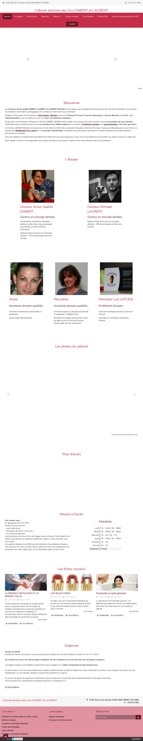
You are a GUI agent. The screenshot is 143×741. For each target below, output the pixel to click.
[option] (71, 59)
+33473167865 (133, 702)
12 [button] (132, 434)
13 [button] (134, 434)
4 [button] (117, 434)
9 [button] (126, 434)
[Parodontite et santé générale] (117, 582)
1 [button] (137, 88)
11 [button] (130, 434)
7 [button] (123, 434)
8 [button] (124, 434)
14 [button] (136, 434)
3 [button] (141, 88)
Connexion (136, 739)
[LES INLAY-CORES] (71, 582)
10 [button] (128, 434)
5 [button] (119, 434)
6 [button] (121, 434)
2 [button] (139, 88)
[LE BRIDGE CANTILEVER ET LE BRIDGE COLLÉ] (26, 582)
